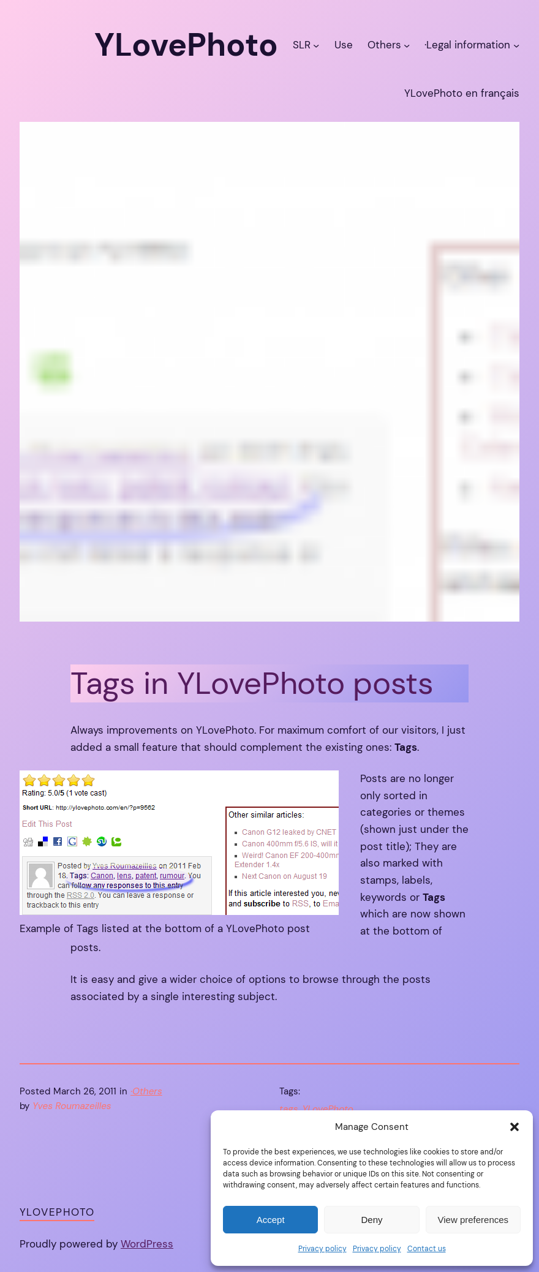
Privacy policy (322, 1249)
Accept (271, 1219)
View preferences (473, 1219)
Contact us (426, 1249)
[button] (514, 1127)
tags (288, 1109)
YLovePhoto (327, 1109)
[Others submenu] (407, 45)
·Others (146, 1091)
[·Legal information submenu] (516, 45)
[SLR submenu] (316, 45)
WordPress (147, 1244)
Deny (371, 1219)
